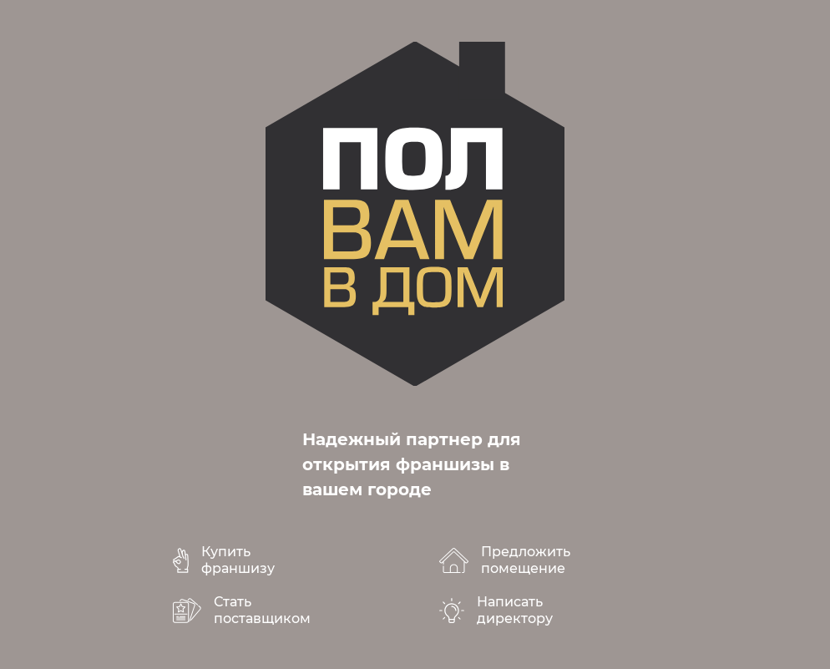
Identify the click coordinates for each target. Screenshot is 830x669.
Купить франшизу (238, 560)
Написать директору (515, 610)
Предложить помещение (525, 560)
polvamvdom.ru (415, 214)
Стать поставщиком (262, 610)
